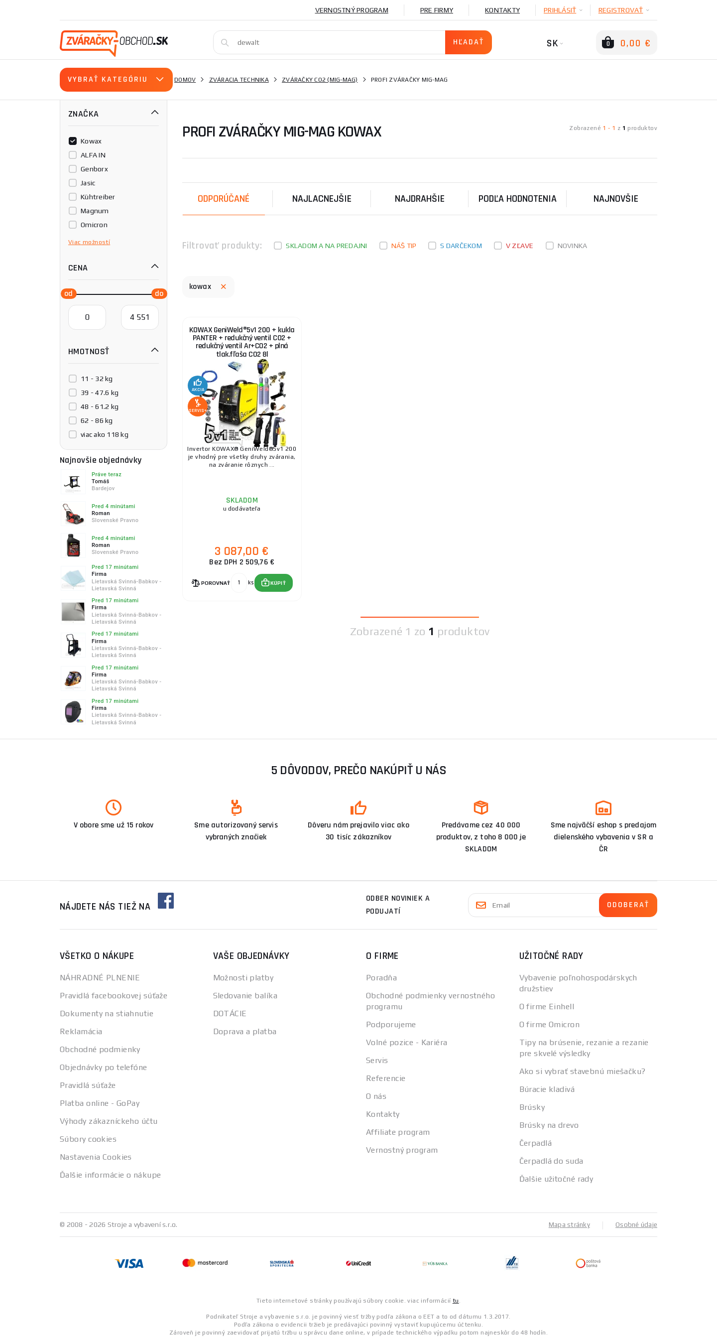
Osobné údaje (635, 1224)
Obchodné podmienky (100, 1049)
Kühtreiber (98, 197)
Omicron (94, 225)
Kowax (91, 141)
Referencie (385, 1078)
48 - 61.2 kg (100, 406)
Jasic (88, 183)
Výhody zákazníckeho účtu (109, 1121)
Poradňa (381, 977)
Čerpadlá (535, 1143)
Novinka (573, 246)
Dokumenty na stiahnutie (106, 1013)
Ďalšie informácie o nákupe (110, 1175)
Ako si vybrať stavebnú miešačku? (582, 1071)
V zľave (520, 246)
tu (456, 1300)
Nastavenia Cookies (96, 1157)
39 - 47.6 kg (100, 393)
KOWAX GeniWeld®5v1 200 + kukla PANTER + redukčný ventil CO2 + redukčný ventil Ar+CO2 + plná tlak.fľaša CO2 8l (241, 348)
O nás (376, 1096)
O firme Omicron (549, 1024)
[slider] (66, 293)
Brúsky (532, 1107)
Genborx (94, 169)
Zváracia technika (239, 79)
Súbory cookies (88, 1139)
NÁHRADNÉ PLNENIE (100, 977)
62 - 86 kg (97, 420)
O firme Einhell (547, 1006)
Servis (377, 1060)
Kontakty (502, 10)
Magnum (95, 211)
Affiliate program (398, 1132)
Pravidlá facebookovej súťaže (113, 995)
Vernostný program (351, 10)
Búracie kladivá (547, 1089)
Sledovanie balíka (245, 995)
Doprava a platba (245, 1031)
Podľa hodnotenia (517, 198)
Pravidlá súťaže (88, 1085)
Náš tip (404, 246)
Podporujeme (391, 1024)
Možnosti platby (243, 977)
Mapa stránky (567, 1224)
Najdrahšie (420, 198)
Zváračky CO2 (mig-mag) (320, 79)
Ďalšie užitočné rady (556, 1179)
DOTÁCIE (230, 1013)
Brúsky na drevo (549, 1125)
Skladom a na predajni (326, 246)
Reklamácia (81, 1031)
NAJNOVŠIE (616, 198)
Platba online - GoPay (99, 1103)
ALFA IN (93, 155)
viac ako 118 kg (104, 434)
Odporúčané (223, 198)
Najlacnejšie (322, 198)
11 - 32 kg (97, 379)
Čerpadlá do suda (551, 1161)
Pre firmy (436, 10)
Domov (185, 79)
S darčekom (461, 246)
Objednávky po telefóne (103, 1067)
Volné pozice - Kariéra (407, 1042)
